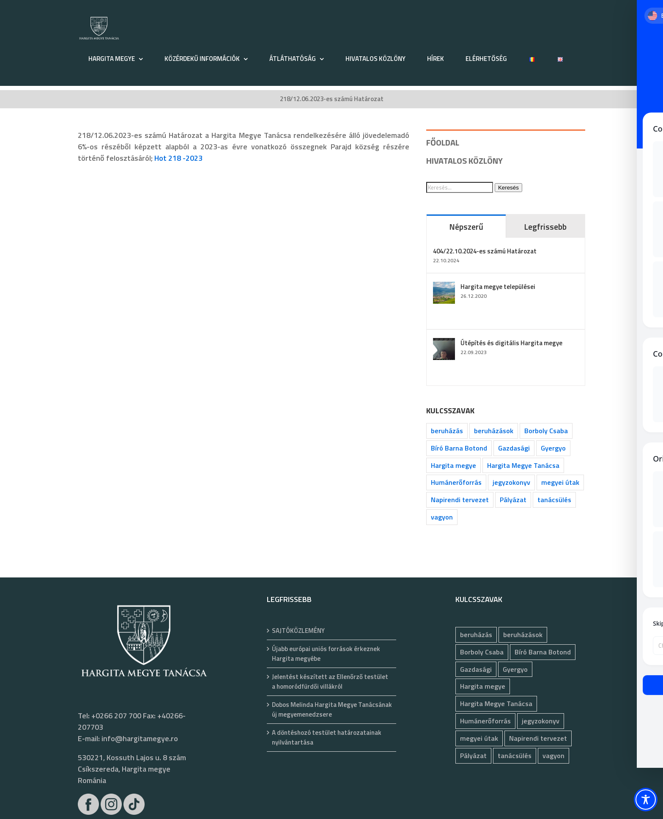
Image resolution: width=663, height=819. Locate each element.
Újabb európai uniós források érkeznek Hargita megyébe (326, 653)
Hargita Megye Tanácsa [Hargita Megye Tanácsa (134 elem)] (523, 465)
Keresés (508, 187)
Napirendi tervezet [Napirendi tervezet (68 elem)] (460, 500)
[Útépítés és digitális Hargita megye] (444, 343)
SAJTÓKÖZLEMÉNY (298, 630)
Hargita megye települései (497, 286)
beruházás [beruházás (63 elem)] (447, 431)
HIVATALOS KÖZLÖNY (464, 160)
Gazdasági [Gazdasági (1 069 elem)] (514, 448)
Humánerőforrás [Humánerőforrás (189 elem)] (456, 482)
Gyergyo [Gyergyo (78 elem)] (553, 448)
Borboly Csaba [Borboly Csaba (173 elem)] (546, 431)
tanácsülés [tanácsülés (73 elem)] (554, 500)
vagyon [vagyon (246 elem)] (442, 517)
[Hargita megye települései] (444, 287)
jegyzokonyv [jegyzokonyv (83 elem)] (511, 482)
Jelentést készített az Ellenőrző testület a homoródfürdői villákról (330, 681)
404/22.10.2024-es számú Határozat (485, 251)
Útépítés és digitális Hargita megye (511, 343)
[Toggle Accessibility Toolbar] (646, 800)
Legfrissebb (545, 226)
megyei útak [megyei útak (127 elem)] (560, 482)
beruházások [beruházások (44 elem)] (493, 431)
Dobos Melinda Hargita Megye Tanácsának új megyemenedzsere (332, 709)
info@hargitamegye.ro (139, 738)
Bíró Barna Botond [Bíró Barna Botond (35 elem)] (459, 448)
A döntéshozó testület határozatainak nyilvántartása (326, 737)
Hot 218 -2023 (178, 158)
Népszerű (466, 226)
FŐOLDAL (442, 142)
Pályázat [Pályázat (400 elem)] (513, 500)
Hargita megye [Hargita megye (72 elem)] (453, 465)
